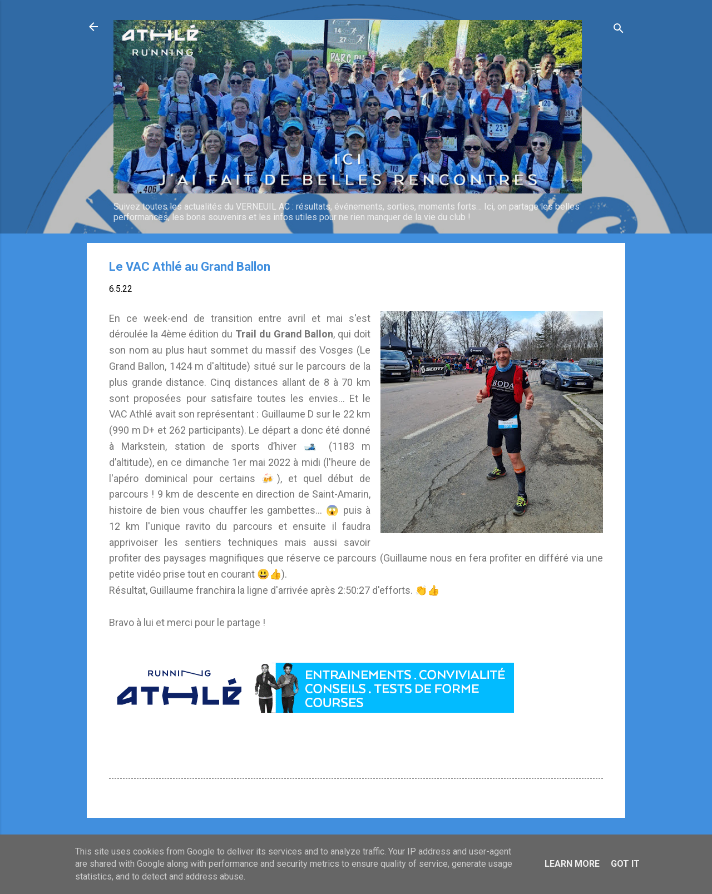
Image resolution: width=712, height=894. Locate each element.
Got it (625, 863)
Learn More (572, 863)
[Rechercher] (618, 30)
